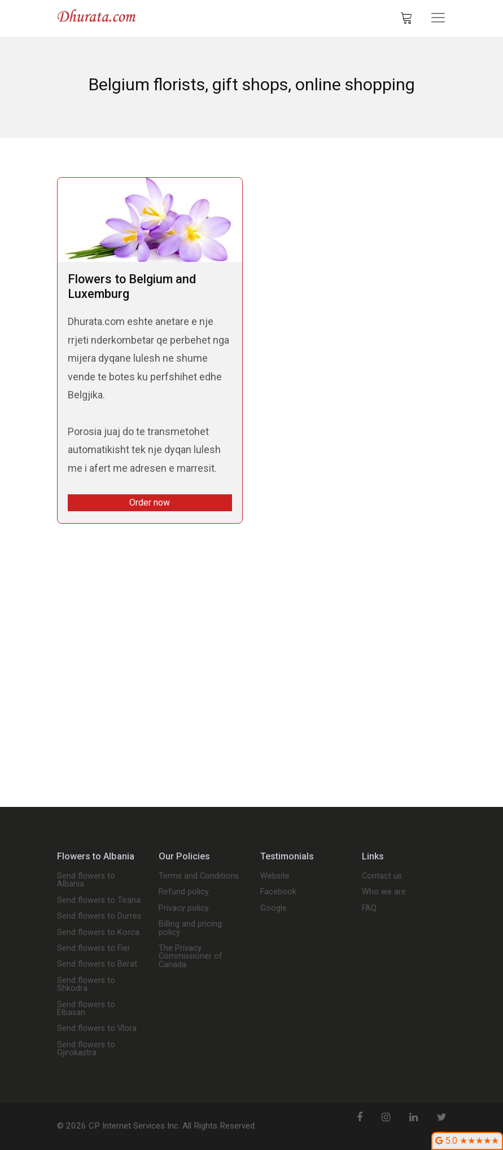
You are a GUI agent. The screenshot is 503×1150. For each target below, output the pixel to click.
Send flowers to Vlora (97, 1029)
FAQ (369, 908)
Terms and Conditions (199, 876)
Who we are (384, 892)
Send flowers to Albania (86, 880)
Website (275, 876)
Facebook (278, 892)
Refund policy (184, 892)
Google (273, 908)
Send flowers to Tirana (99, 901)
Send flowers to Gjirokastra (86, 1049)
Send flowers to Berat (97, 964)
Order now (149, 502)
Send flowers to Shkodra (86, 985)
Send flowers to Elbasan (86, 1009)
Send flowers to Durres (99, 916)
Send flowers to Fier (93, 949)
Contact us (382, 876)
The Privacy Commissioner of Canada (190, 957)
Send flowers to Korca (98, 933)
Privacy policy (184, 908)
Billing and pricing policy (190, 928)
